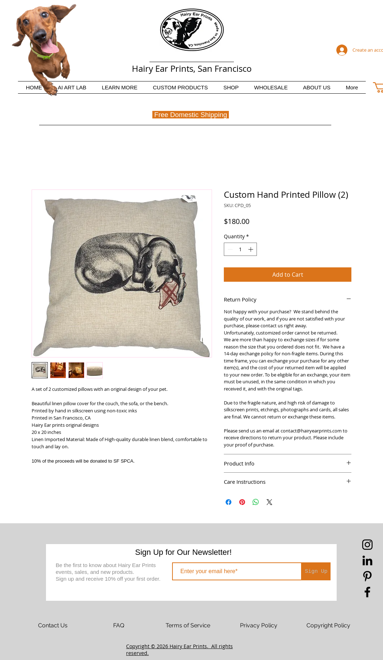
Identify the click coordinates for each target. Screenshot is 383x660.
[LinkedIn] (367, 560)
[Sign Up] (316, 571)
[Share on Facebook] (228, 502)
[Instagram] (367, 545)
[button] (119, 87)
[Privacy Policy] (258, 625)
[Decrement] (229, 249)
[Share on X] (269, 502)
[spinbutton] (240, 249)
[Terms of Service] (188, 625)
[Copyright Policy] (328, 625)
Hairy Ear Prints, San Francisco (192, 68)
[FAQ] (118, 625)
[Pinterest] (367, 576)
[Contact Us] (52, 625)
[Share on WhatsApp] (256, 502)
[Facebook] (367, 592)
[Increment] (251, 249)
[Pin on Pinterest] (242, 502)
